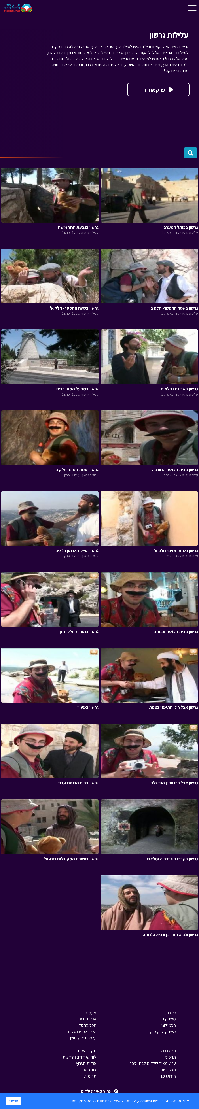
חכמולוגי (168, 1025)
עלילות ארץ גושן (83, 1038)
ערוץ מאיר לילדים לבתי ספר (153, 1063)
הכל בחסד (87, 1025)
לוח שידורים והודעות (79, 1057)
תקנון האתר (86, 1051)
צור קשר (89, 1070)
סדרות (170, 1013)
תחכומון (169, 1057)
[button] (70, 1101)
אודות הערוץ (86, 1063)
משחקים (169, 1019)
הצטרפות (168, 1070)
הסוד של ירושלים (82, 1031)
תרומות (90, 1076)
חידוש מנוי (167, 1076)
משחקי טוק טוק (163, 1031)
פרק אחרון (158, 89)
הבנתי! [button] (13, 1101)
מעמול (90, 1013)
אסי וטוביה (87, 1019)
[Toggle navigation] (39, 9)
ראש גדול (168, 1051)
